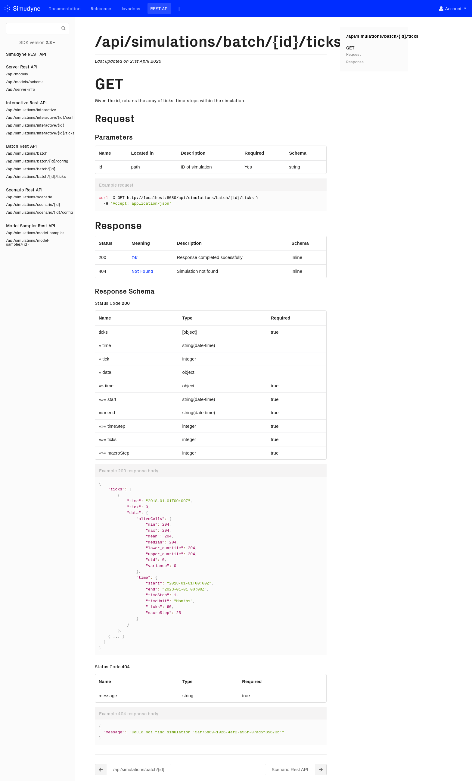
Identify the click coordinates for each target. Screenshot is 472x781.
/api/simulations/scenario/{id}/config (37, 212)
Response (355, 62)
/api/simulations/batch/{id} (30, 169)
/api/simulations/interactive (31, 109)
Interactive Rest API (26, 102)
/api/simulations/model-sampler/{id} (28, 242)
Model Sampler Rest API (30, 225)
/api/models (17, 74)
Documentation (64, 8)
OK (135, 257)
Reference (101, 8)
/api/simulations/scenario (29, 197)
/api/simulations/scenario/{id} (33, 204)
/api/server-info (20, 89)
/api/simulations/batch (26, 153)
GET (350, 47)
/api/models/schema (25, 81)
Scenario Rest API (24, 189)
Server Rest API (21, 66)
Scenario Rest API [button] (299, 770)
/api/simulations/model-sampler (35, 232)
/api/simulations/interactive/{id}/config (37, 117)
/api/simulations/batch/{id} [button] (129, 770)
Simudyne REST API (26, 54)
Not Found (142, 271)
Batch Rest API (21, 146)
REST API (159, 8)
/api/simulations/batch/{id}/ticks (36, 176)
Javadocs (130, 8)
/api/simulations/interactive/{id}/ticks (37, 133)
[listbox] (452, 8)
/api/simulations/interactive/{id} (35, 125)
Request (353, 54)
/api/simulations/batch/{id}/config (37, 161)
